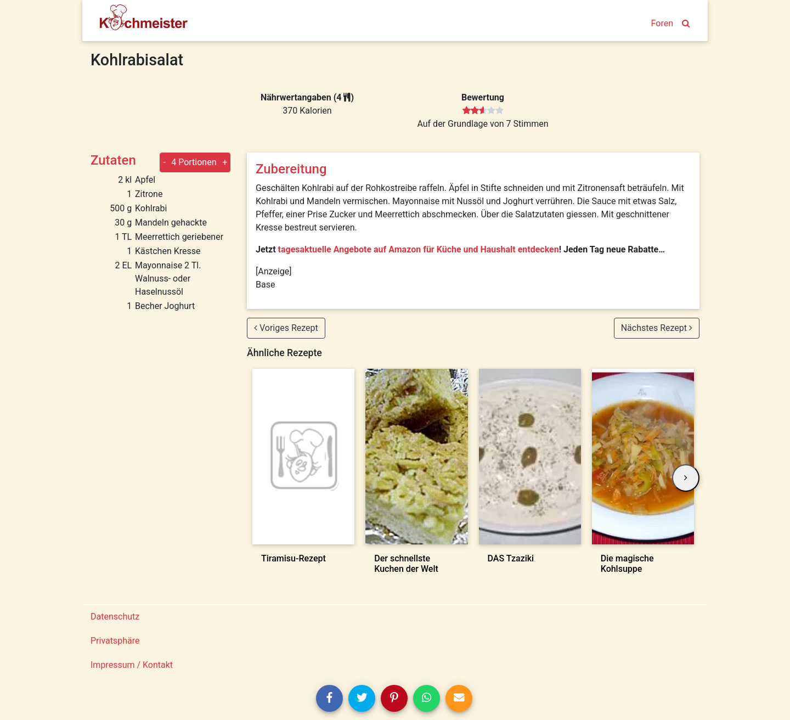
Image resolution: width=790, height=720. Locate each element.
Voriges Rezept (286, 328)
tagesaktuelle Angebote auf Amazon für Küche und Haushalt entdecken (418, 249)
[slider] (483, 110)
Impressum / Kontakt (132, 665)
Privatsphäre (115, 640)
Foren (662, 23)
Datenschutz (115, 616)
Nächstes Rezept (656, 328)
